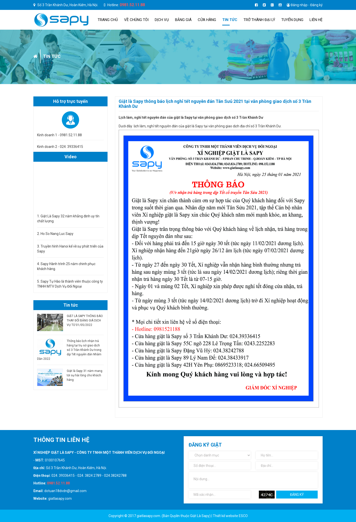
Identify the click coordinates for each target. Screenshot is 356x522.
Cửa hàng (207, 20)
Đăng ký (316, 5)
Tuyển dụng (292, 20)
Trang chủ (108, 20)
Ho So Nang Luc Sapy (57, 234)
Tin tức (229, 20)
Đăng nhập (299, 5)
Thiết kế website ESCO (230, 516)
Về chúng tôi (136, 20)
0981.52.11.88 (132, 4)
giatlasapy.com (60, 498)
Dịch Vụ (162, 20)
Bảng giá (183, 20)
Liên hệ (316, 20)
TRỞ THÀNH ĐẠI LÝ (259, 20)
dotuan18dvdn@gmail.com (65, 491)
